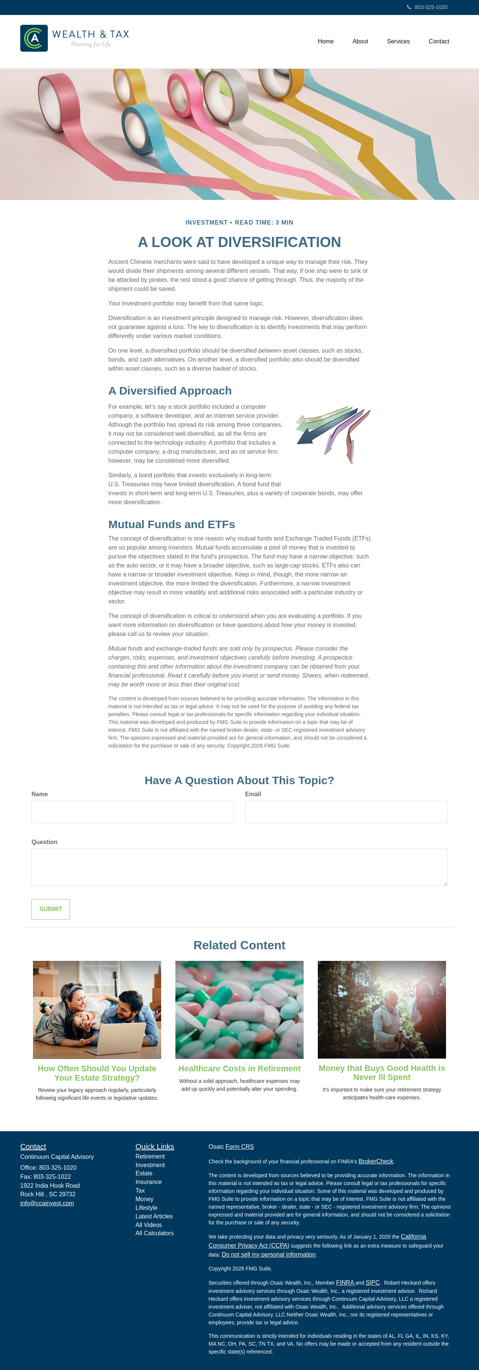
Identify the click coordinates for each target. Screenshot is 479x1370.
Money (145, 1199)
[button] (360, 41)
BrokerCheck (376, 1161)
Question (44, 842)
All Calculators (155, 1233)
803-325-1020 (427, 7)
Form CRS (240, 1147)
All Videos (149, 1225)
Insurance (149, 1182)
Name (39, 794)
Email (253, 794)
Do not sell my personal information (269, 1254)
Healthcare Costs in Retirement (239, 1068)
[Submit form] (50, 909)
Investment (150, 1165)
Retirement (150, 1156)
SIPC (373, 1282)
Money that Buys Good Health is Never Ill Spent (382, 1072)
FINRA (346, 1282)
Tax (140, 1190)
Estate (144, 1173)
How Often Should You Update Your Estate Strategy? (97, 1073)
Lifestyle (147, 1208)
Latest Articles (154, 1216)
